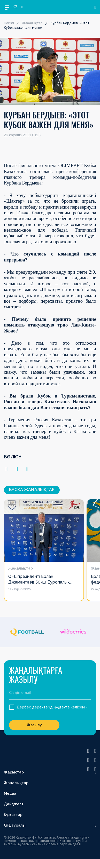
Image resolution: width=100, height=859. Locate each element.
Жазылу (34, 725)
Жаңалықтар (32, 23)
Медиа (10, 793)
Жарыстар (14, 772)
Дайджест (14, 804)
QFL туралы (15, 825)
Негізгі (9, 23)
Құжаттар (13, 815)
